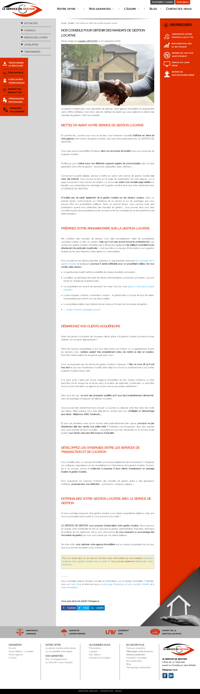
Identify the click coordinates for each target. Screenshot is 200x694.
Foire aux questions (136, 648)
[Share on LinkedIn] (97, 607)
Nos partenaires (134, 661)
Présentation (95, 648)
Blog (153, 9)
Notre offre (68, 9)
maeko (118, 690)
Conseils (29, 30)
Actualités (31, 23)
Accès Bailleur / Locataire (162, 2)
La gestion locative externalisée (60, 648)
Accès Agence (183, 2)
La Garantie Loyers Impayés (59, 662)
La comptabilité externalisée (58, 651)
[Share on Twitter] (83, 607)
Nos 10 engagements (56, 659)
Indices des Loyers (35, 37)
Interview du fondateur (100, 657)
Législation (31, 44)
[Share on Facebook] (69, 607)
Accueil (63, 23)
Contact (12, 657)
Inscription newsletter (136, 657)
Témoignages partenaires (138, 667)
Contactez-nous (179, 9)
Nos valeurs (95, 654)
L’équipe (132, 9)
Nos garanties (102, 9)
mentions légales (88, 690)
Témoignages (32, 51)
